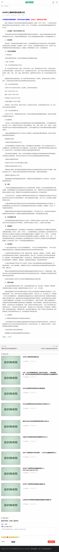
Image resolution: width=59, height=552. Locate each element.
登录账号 (9, 526)
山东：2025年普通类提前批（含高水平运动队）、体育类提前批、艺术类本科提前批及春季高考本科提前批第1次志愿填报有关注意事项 (40, 374)
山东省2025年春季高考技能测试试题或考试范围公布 (37, 499)
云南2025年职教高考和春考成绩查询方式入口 (35, 437)
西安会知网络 (34, 548)
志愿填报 (26, 377)
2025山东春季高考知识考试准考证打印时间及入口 (36, 404)
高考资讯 (6, 6)
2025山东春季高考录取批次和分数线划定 (34, 388)
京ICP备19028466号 (46, 548)
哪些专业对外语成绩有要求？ (10, 348)
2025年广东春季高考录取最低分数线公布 (34, 484)
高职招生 (26, 408)
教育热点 (26, 392)
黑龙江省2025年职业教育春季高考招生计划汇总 (36, 421)
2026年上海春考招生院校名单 (49, 348)
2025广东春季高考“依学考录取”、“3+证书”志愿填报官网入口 (39, 452)
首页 (2, 6)
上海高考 (9, 337)
